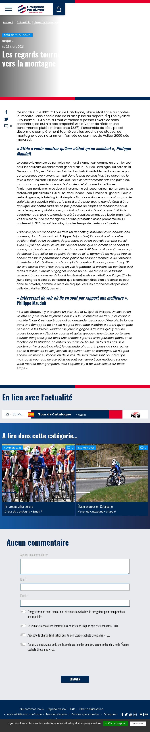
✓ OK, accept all (115, 723)
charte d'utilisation (51, 635)
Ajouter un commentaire (34, 554)
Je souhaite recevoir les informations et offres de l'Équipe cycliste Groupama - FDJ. (73, 626)
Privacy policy (77, 728)
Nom (23, 579)
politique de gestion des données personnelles (83, 644)
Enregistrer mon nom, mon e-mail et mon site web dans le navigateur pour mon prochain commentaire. (76, 614)
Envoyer (75, 679)
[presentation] (75, 665)
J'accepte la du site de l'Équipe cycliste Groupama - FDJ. (69, 635)
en (146, 714)
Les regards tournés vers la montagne (33, 58)
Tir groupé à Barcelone (18, 506)
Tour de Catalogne (47, 22)
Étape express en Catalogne (95, 506)
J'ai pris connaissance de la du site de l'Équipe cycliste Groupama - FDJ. (78, 647)
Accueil (8, 22)
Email (24, 595)
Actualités (24, 22)
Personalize (138, 723)
